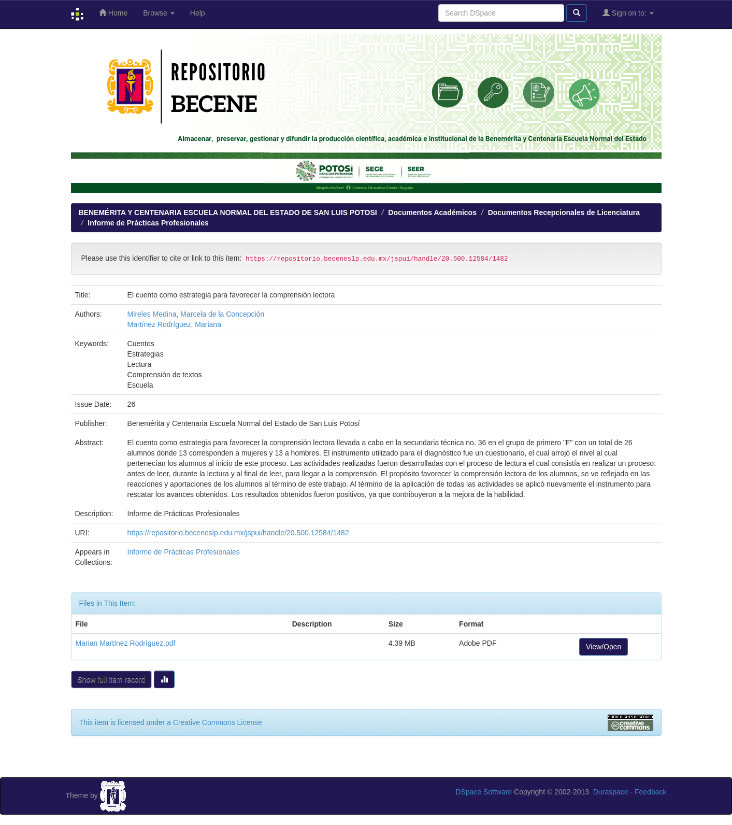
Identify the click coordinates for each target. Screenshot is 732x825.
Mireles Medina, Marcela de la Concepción (196, 314)
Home (113, 12)
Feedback (650, 792)
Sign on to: (628, 12)
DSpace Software (483, 792)
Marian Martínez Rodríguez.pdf (126, 643)
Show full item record (112, 679)
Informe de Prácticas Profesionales (148, 223)
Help (197, 13)
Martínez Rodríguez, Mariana (174, 324)
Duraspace (610, 792)
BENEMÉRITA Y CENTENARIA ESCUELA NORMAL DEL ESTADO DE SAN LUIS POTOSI (228, 212)
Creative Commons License (217, 722)
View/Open (603, 647)
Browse (159, 13)
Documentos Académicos (432, 212)
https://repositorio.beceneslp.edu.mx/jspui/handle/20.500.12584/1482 (238, 533)
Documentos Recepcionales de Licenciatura (564, 212)
